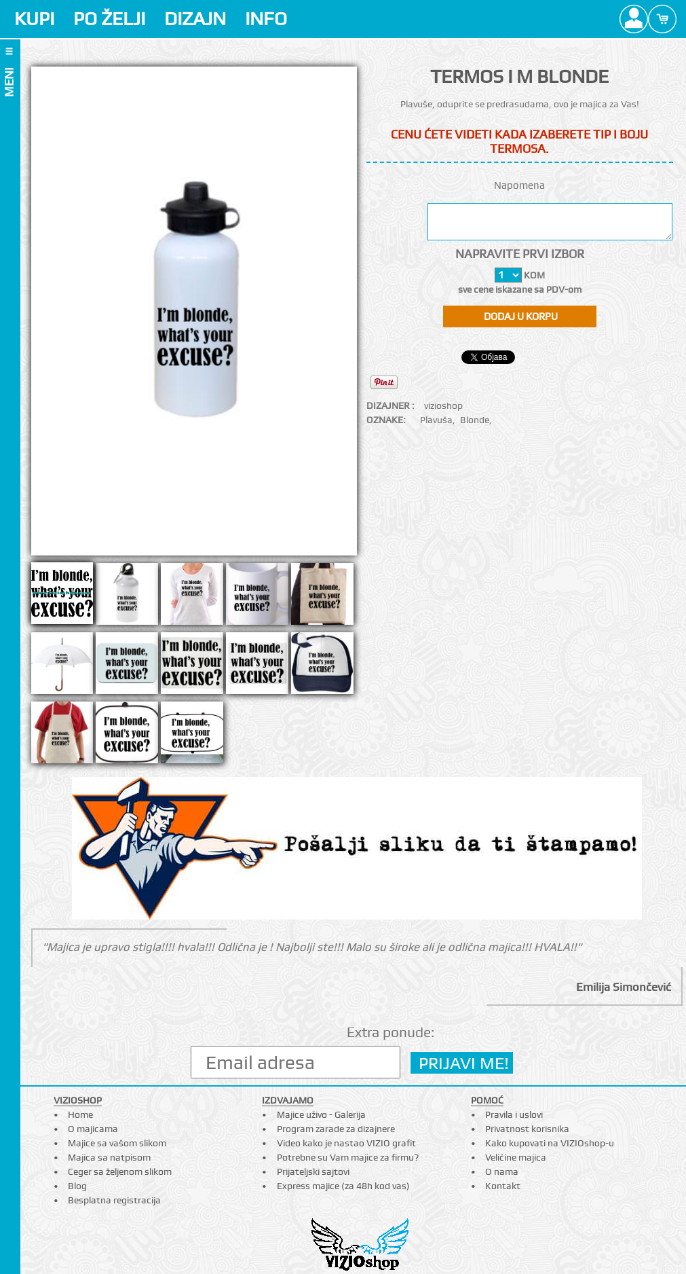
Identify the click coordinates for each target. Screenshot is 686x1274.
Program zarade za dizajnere (336, 1128)
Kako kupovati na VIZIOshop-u (549, 1143)
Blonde (474, 419)
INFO (266, 18)
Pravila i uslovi (514, 1114)
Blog (77, 1185)
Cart (662, 19)
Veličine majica (515, 1157)
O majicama (93, 1128)
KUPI (34, 18)
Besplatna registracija (114, 1200)
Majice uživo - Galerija (321, 1114)
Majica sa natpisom (109, 1157)
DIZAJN (195, 18)
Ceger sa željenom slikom (120, 1171)
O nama (501, 1171)
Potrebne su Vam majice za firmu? (348, 1157)
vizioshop (443, 405)
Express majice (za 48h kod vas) (343, 1185)
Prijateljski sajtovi (313, 1171)
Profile (634, 19)
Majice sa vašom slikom (117, 1143)
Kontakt (502, 1185)
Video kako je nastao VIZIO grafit (346, 1143)
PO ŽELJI (109, 18)
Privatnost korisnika (527, 1128)
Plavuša (436, 419)
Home (80, 1114)
